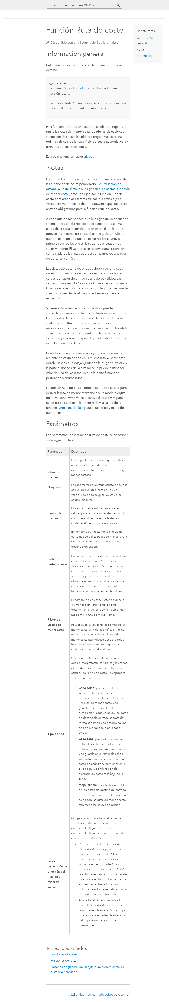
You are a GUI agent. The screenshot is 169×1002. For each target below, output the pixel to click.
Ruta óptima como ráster (83, 103)
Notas (140, 49)
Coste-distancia (71, 189)
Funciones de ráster (64, 960)
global (88, 156)
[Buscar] (118, 5)
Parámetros (144, 56)
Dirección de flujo (71, 408)
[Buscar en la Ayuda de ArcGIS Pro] (81, 5)
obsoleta (81, 88)
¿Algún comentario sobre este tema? (103, 994)
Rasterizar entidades (111, 313)
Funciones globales (64, 954)
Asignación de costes (99, 189)
